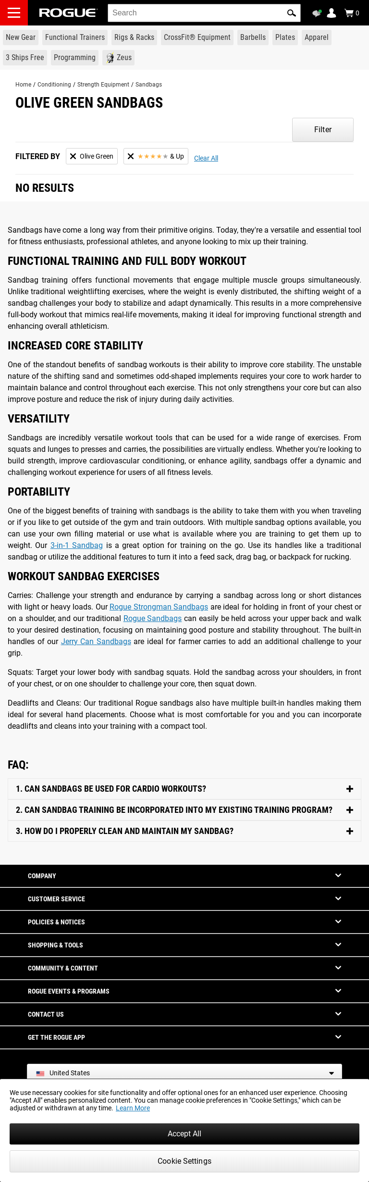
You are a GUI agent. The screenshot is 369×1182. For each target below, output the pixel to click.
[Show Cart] (351, 13)
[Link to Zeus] (118, 57)
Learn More (133, 1108)
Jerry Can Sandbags (96, 641)
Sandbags (148, 84)
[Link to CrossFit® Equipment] (197, 37)
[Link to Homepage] (68, 12)
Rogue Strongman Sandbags (159, 606)
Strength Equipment (103, 84)
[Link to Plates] (285, 37)
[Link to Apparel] (317, 37)
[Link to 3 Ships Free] (25, 57)
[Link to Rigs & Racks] (134, 37)
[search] (204, 13)
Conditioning (54, 84)
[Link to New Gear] (20, 37)
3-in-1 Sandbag (76, 545)
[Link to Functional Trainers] (75, 37)
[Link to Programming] (74, 57)
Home (23, 84)
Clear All (206, 158)
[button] (292, 13)
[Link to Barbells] (253, 37)
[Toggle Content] (184, 789)
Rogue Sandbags (152, 618)
